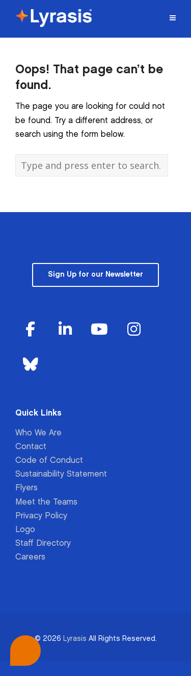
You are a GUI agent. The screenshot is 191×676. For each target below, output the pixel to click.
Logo (25, 530)
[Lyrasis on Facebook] (30, 330)
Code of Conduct (49, 460)
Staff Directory (43, 543)
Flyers (26, 488)
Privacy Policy (41, 516)
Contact (30, 447)
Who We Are (38, 433)
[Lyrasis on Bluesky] (30, 365)
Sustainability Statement (61, 474)
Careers (30, 557)
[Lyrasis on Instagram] (134, 330)
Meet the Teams (46, 502)
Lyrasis (75, 638)
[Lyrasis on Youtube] (99, 330)
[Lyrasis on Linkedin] (65, 330)
